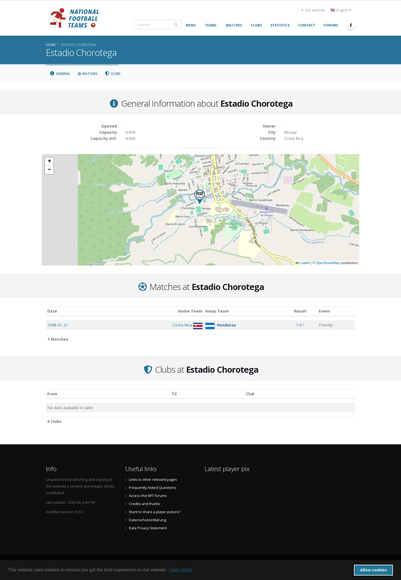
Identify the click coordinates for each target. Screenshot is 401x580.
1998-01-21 (57, 325)
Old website (313, 10)
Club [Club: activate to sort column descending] (250, 393)
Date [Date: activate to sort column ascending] (52, 311)
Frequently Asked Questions (152, 487)
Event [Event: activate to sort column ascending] (324, 311)
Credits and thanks (144, 503)
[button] (199, 197)
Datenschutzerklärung (147, 520)
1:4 (298, 325)
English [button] (341, 10)
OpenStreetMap (327, 263)
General (60, 73)
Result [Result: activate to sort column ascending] (300, 311)
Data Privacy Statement (148, 528)
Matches (87, 73)
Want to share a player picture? (154, 512)
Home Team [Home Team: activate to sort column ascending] (190, 311)
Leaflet (302, 263)
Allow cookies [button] (373, 570)
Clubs (113, 73)
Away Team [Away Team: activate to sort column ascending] (217, 311)
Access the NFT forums (148, 495)
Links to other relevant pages (153, 479)
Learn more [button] (180, 569)
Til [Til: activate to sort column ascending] (174, 393)
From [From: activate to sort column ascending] (52, 393)
